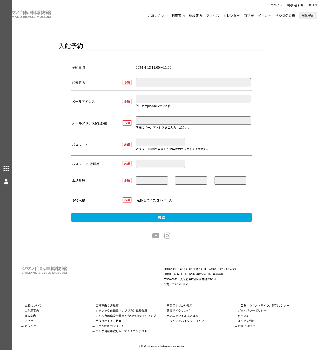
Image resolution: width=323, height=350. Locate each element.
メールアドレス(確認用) (95, 123)
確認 (167, 217)
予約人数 (84, 200)
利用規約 (249, 316)
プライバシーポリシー (258, 310)
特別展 (249, 15)
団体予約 (308, 15)
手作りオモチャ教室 (115, 321)
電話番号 (84, 180)
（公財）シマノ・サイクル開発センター (270, 305)
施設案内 (195, 15)
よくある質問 (252, 321)
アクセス (212, 15)
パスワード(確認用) (92, 163)
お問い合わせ (294, 5)
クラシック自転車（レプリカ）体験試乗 (128, 310)
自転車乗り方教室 (113, 305)
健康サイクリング (184, 310)
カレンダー (231, 15)
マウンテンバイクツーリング (191, 321)
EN (315, 5)
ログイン (276, 5)
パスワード (86, 144)
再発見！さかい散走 (186, 305)
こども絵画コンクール (116, 326)
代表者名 (84, 82)
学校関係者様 (285, 15)
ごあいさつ (156, 15)
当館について (39, 305)
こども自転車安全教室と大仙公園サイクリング (132, 316)
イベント (264, 15)
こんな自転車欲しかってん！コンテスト (127, 331)
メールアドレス (89, 101)
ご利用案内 (176, 15)
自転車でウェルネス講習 (189, 316)
